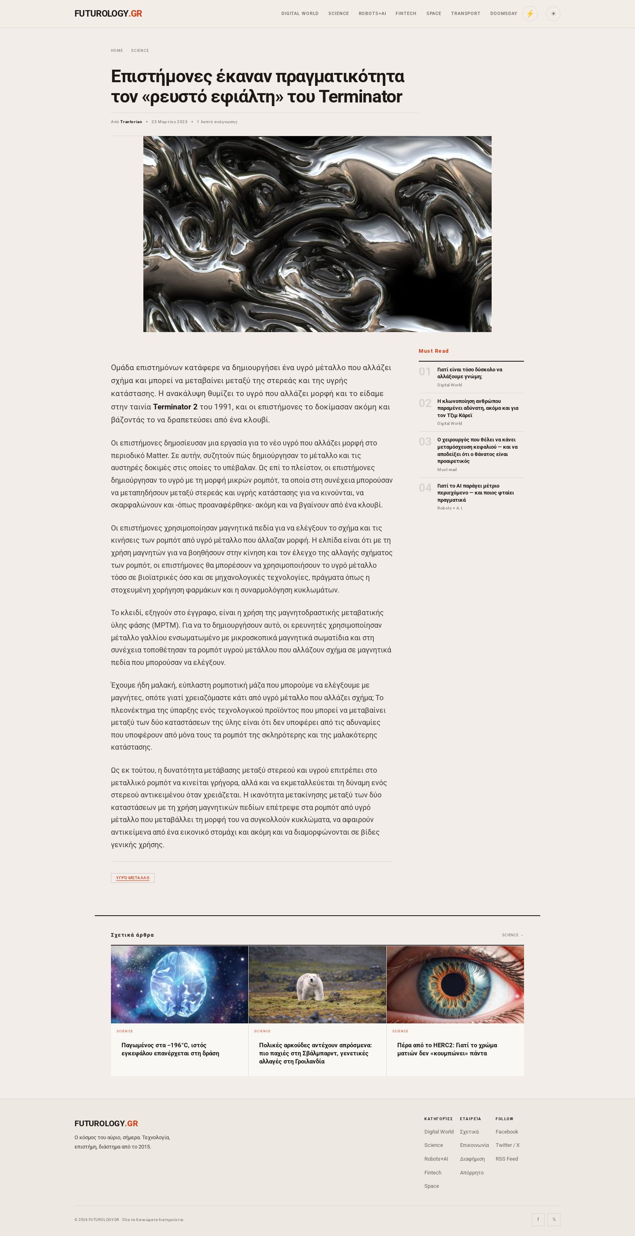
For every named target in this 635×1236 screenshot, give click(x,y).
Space (433, 13)
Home (117, 51)
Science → (513, 935)
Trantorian (131, 121)
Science (338, 13)
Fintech (406, 13)
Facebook (507, 1132)
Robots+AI (372, 13)
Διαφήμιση (472, 1159)
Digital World (300, 13)
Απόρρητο (472, 1173)
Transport (466, 13)
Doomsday (504, 13)
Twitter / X (508, 1145)
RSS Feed (507, 1159)
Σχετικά (469, 1132)
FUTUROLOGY (108, 14)
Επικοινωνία (474, 1145)
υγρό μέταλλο (132, 878)
